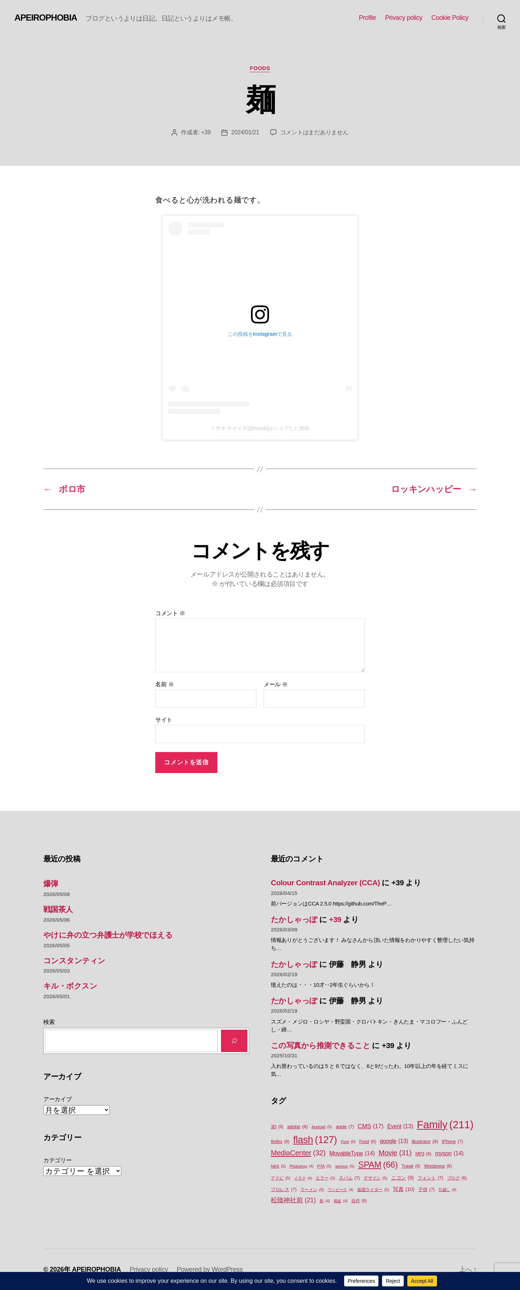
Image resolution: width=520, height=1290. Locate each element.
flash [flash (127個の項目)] (315, 1140)
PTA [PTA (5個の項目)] (324, 1166)
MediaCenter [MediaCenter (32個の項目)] (298, 1152)
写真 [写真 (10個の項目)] (403, 1190)
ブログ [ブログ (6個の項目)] (457, 1178)
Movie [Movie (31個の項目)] (394, 1153)
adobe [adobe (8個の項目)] (297, 1126)
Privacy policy (403, 17)
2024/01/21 (245, 132)
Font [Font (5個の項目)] (348, 1142)
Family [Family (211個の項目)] (445, 1125)
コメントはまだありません (314, 132)
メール (276, 684)
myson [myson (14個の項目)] (449, 1153)
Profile (367, 17)
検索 (49, 1022)
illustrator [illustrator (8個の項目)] (425, 1141)
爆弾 (50, 883)
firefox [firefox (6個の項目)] (280, 1141)
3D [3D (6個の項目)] (277, 1127)
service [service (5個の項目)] (344, 1166)
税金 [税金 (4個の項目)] (341, 1201)
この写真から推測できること (320, 1045)
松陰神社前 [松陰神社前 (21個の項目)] (293, 1200)
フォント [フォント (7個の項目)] (430, 1177)
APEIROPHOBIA (45, 17)
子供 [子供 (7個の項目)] (426, 1189)
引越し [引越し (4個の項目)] (447, 1190)
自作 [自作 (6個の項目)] (359, 1201)
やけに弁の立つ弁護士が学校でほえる (108, 935)
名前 (164, 684)
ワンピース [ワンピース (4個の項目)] (340, 1190)
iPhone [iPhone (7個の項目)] (452, 1141)
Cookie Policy (449, 17)
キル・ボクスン (70, 986)
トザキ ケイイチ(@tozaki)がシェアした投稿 (260, 428)
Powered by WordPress (210, 1269)
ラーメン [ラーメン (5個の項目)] (312, 1190)
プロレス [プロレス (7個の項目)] (283, 1189)
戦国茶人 (58, 909)
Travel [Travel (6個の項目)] (411, 1166)
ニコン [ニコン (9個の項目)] (402, 1178)
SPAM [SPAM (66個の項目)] (378, 1165)
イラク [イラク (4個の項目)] (303, 1178)
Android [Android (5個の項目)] (322, 1127)
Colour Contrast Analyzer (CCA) (325, 882)
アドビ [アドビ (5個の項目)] (280, 1178)
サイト (163, 720)
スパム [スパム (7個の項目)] (349, 1177)
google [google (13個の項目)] (394, 1141)
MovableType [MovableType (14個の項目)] (352, 1153)
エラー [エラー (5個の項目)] (325, 1178)
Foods (260, 68)
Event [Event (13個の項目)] (400, 1126)
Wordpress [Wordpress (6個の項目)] (438, 1166)
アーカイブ (57, 1099)
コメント (170, 613)
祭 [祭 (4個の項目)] (325, 1201)
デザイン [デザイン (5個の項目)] (375, 1178)
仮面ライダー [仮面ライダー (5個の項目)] (373, 1190)
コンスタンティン (74, 960)
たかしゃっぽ (294, 919)
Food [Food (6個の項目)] (367, 1141)
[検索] (234, 1041)
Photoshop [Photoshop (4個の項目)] (301, 1166)
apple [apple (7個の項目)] (345, 1126)
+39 (206, 132)
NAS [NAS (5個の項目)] (278, 1166)
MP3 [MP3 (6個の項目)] (423, 1154)
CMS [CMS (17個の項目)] (371, 1126)
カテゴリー (57, 1160)
